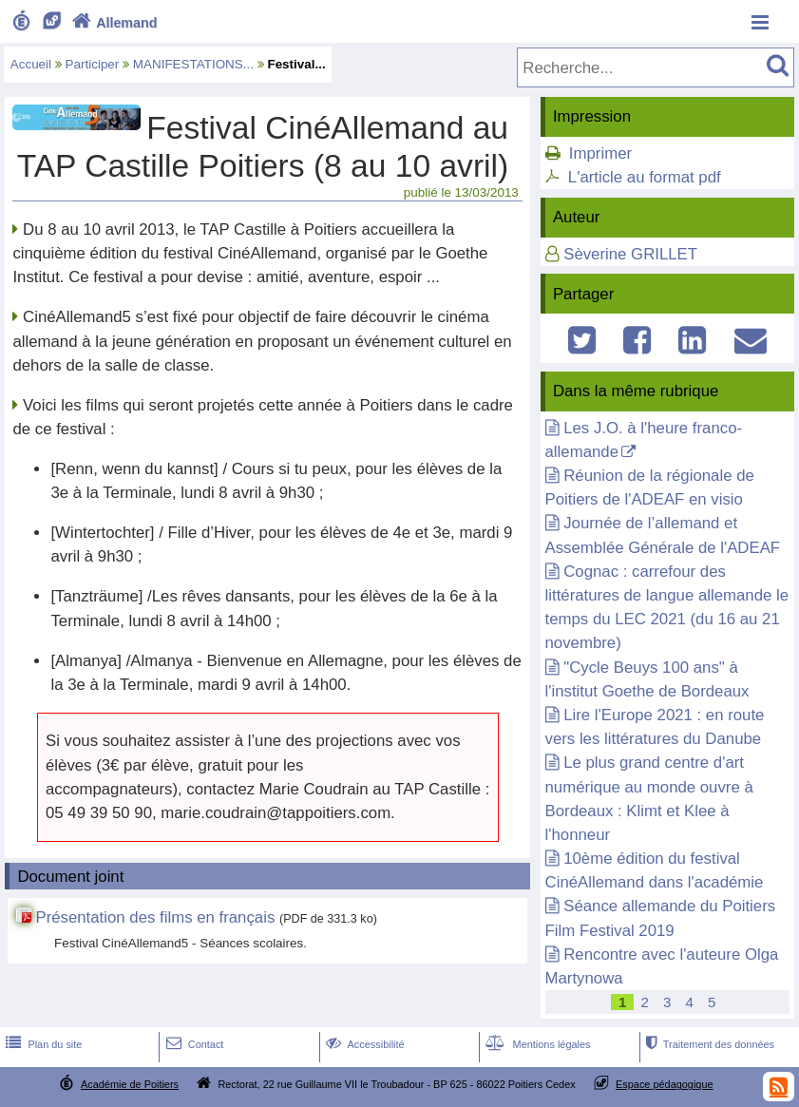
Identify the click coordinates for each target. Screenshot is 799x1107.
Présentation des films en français (155, 917)
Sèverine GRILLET (630, 254)
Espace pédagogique (664, 1084)
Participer (93, 64)
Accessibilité (363, 1044)
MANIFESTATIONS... (193, 64)
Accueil (30, 64)
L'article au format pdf (644, 177)
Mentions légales (536, 1044)
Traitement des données (708, 1044)
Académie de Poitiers (130, 1084)
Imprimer (600, 153)
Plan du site (42, 1044)
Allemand (112, 22)
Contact (193, 1044)
